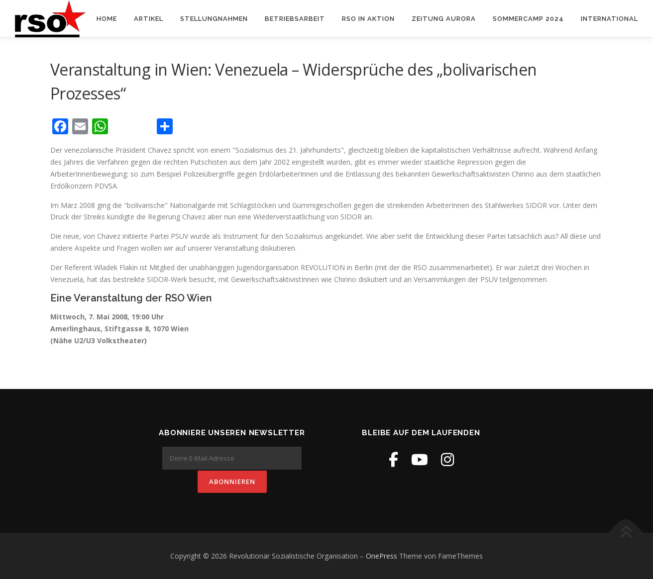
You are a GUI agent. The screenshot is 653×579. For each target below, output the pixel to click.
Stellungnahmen (214, 18)
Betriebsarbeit (295, 18)
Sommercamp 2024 (528, 18)
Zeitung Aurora (444, 18)
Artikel (148, 18)
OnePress (381, 555)
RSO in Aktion (368, 18)
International (609, 18)
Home (107, 18)
